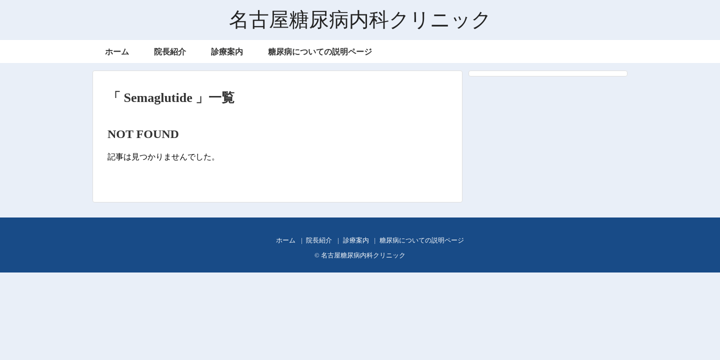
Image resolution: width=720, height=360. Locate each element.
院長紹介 (170, 51)
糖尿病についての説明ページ (320, 51)
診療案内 (227, 51)
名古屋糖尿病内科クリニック (360, 19)
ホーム (117, 51)
